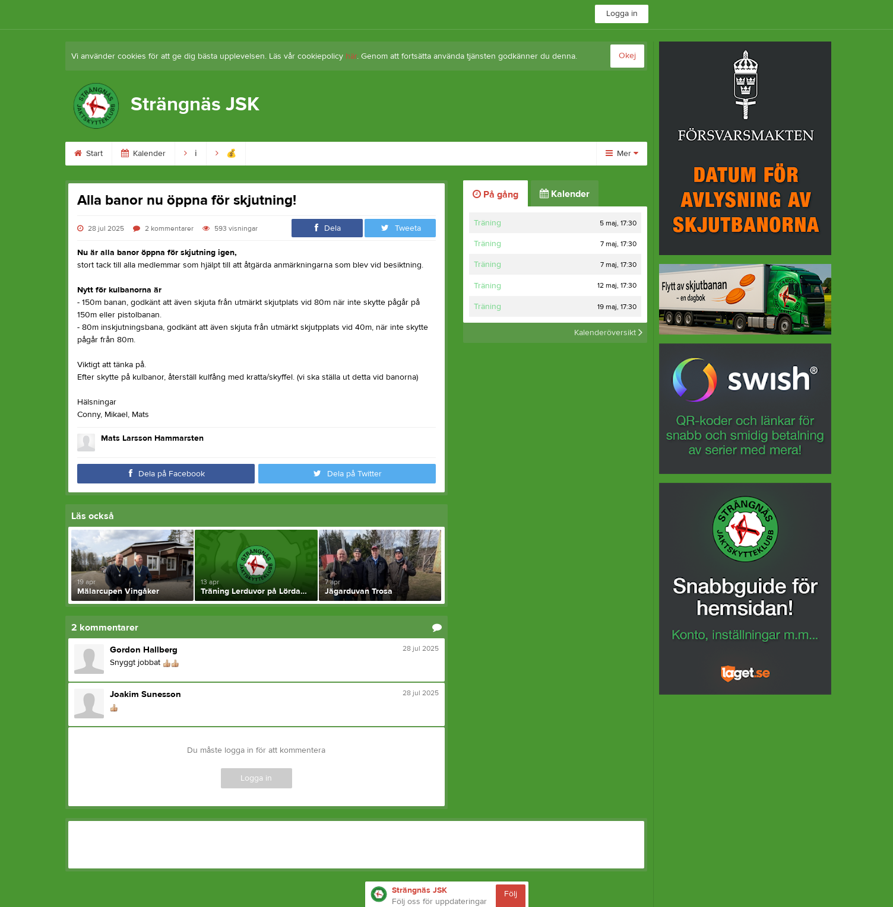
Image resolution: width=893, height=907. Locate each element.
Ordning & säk (443, 153)
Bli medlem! (281, 153)
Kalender (143, 153)
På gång (495, 195)
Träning (487, 223)
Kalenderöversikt (608, 332)
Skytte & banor (525, 153)
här (351, 56)
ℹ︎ (190, 153)
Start (88, 153)
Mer (622, 153)
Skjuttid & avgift (359, 153)
